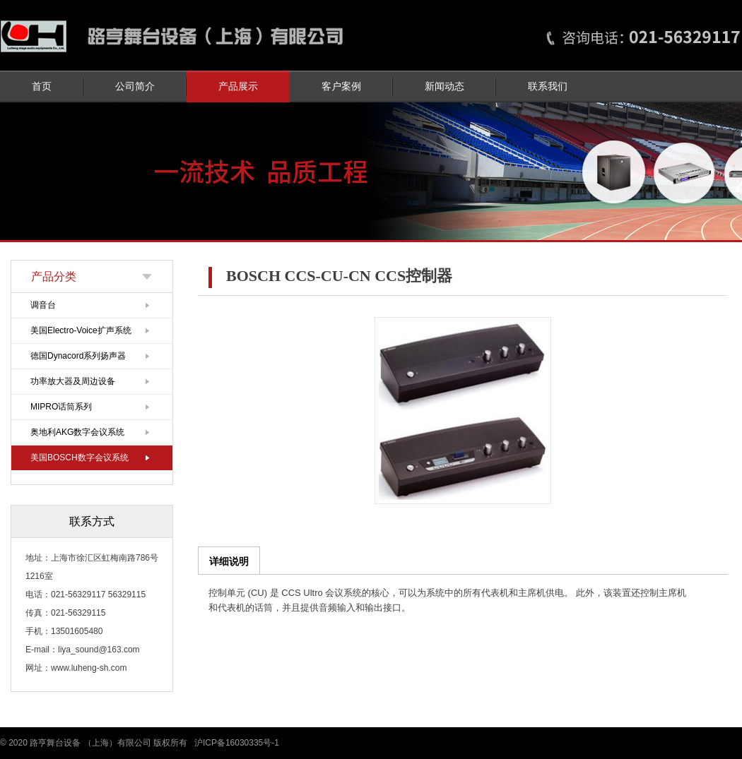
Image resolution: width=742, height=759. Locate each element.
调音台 (43, 305)
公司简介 (135, 86)
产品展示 (238, 86)
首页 (42, 86)
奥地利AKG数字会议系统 (77, 432)
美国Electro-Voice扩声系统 (80, 330)
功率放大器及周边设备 (72, 381)
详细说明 (229, 561)
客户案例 (341, 86)
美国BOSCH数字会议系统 (79, 457)
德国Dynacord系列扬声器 (78, 356)
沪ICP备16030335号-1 (236, 743)
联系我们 (547, 86)
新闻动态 (444, 86)
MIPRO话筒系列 (61, 407)
